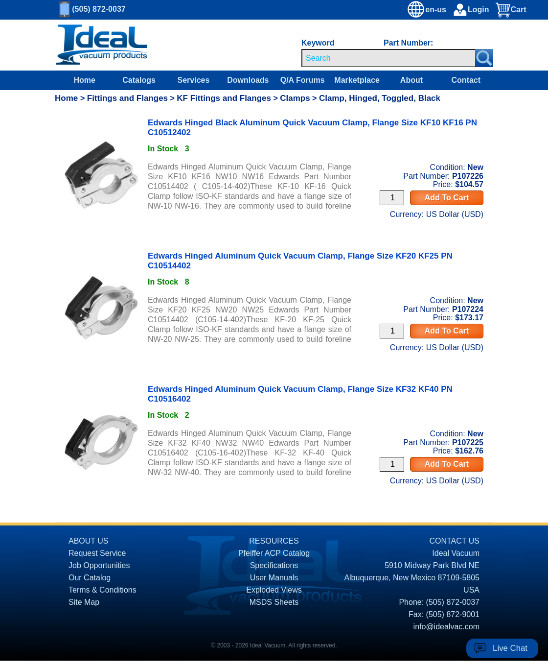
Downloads (248, 80)
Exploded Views (274, 590)
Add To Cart (447, 197)
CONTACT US (454, 541)
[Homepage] (102, 45)
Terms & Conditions (102, 590)
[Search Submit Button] (484, 58)
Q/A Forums (302, 80)
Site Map (83, 602)
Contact (466, 80)
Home (84, 80)
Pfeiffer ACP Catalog (274, 553)
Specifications (274, 565)
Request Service (97, 553)
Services (194, 80)
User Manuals (274, 577)
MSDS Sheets (274, 602)
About (411, 80)
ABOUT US (88, 541)
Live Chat (510, 648)
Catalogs (139, 80)
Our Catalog (89, 577)
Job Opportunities (99, 565)
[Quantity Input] (392, 198)
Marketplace (357, 80)
